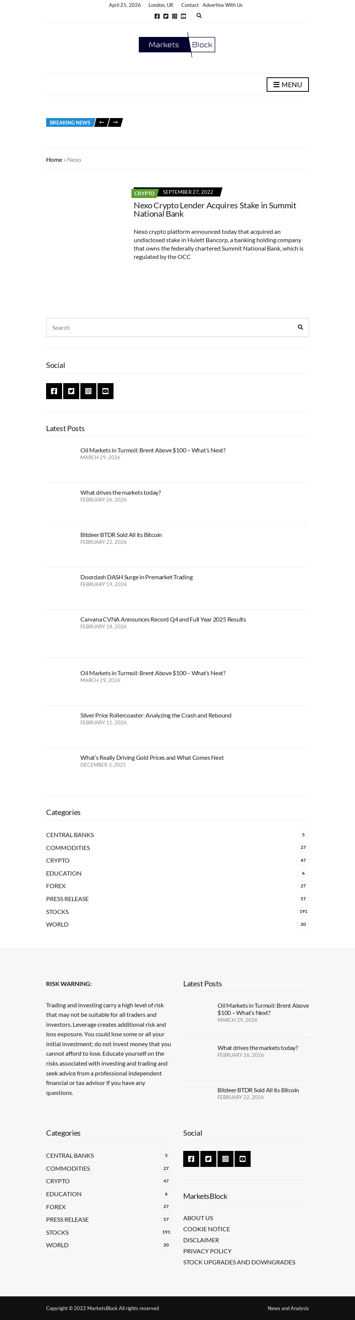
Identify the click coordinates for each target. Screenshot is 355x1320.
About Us (198, 1217)
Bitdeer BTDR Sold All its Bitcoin (121, 534)
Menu (287, 84)
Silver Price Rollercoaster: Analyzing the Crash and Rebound (156, 715)
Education (64, 873)
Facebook (157, 16)
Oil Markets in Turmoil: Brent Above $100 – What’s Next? (152, 450)
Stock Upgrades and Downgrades (239, 1262)
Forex (56, 885)
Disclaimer (201, 1239)
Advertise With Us (223, 5)
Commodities (68, 847)
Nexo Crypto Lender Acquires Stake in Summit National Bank (215, 209)
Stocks (57, 911)
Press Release (67, 898)
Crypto (144, 193)
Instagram (175, 16)
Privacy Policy (207, 1250)
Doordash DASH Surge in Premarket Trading (136, 576)
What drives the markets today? (120, 492)
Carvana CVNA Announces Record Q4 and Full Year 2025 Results (163, 619)
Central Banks (70, 834)
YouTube (183, 16)
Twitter (166, 16)
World (57, 924)
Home (54, 159)
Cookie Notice (206, 1228)
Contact (190, 5)
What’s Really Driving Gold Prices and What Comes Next (152, 757)
